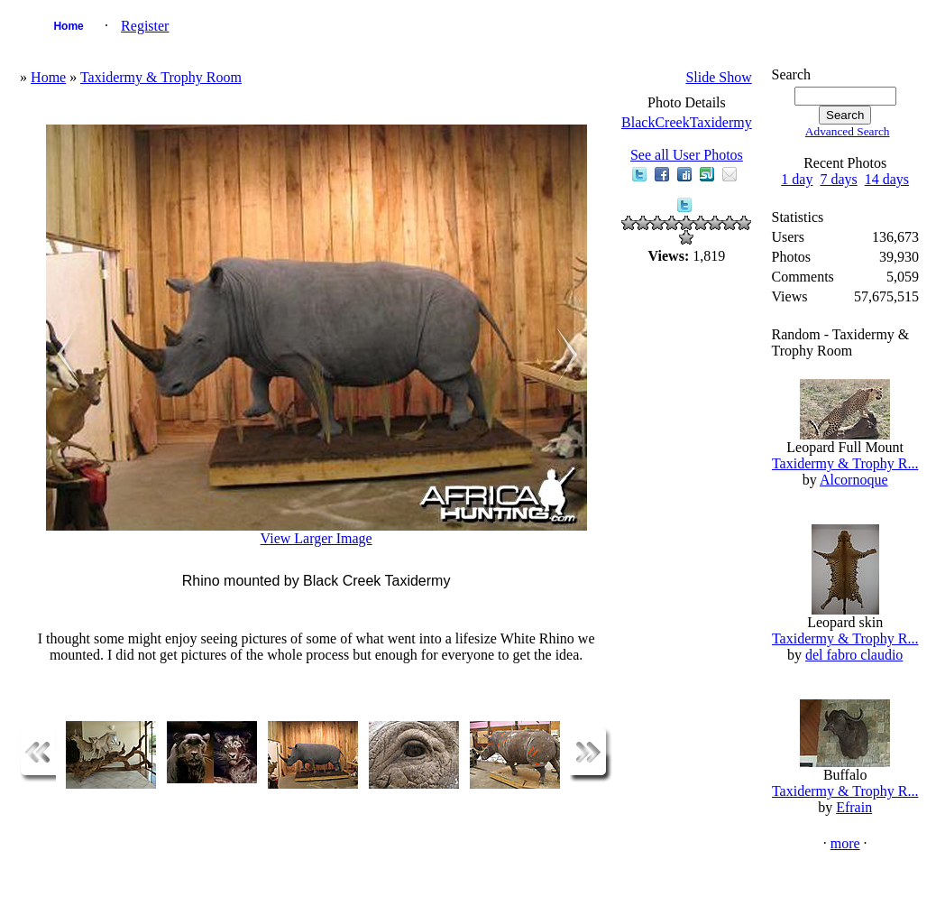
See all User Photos (686, 154)
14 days (887, 179)
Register (145, 25)
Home (68, 26)
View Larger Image (316, 538)
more (845, 843)
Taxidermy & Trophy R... (845, 463)
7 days (838, 179)
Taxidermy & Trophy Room (161, 77)
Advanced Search (847, 131)
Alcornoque (854, 479)
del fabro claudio (854, 654)
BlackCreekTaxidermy (686, 122)
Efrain (854, 807)
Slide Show (718, 77)
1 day (796, 179)
